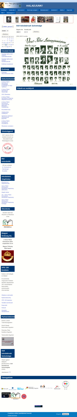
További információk (12, 416)
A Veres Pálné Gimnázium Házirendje (5, 91)
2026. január (7, 26)
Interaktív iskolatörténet (5, 311)
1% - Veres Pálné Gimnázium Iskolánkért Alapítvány (8, 196)
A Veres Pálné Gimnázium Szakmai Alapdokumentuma (7, 98)
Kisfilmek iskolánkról (7, 64)
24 (11, 44)
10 (11, 40)
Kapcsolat (69, 10)
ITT (9, 372)
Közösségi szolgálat (32, 10)
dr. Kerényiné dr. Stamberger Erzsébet (6, 169)
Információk (21, 10)
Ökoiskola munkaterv (7, 126)
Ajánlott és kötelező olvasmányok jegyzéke (7, 117)
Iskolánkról (54, 10)
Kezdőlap (3, 10)
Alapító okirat (5, 192)
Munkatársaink (44, 10)
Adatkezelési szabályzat (5, 112)
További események (7, 302)
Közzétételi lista (6, 109)
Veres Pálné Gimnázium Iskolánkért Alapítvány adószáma (8, 187)
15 (7, 42)
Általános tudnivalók (7, 295)
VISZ (2, 13)
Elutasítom (65, 414)
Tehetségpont (10, 13)
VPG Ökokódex (6, 94)
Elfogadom (58, 414)
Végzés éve (19, 29)
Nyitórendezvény (6, 297)
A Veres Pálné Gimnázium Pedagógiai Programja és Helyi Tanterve (7, 84)
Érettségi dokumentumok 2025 (7, 73)
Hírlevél (4, 307)
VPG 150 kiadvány (7, 300)
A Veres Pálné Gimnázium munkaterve (5, 122)
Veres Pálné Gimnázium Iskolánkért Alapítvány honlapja (8, 201)
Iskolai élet (12, 10)
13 (4, 42)
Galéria (62, 10)
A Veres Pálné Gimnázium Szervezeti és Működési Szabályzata (5, 104)
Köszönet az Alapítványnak (5, 183)
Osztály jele (27, 29)
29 (7, 46)
